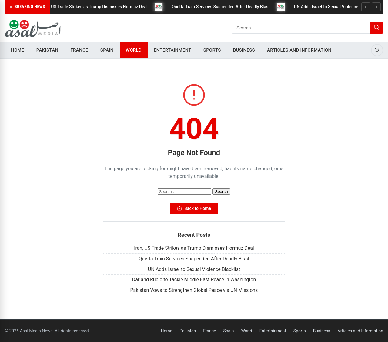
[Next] (376, 6)
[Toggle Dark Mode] (377, 50)
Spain (107, 50)
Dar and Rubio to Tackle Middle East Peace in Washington (194, 279)
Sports (212, 50)
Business (244, 50)
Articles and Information (299, 50)
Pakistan (47, 50)
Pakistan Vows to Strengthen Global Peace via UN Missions (194, 290)
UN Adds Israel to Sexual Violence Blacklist (338, 6)
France (79, 50)
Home (17, 50)
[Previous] (365, 6)
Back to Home (194, 208)
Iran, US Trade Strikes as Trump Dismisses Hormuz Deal (98, 6)
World (134, 50)
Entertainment (172, 50)
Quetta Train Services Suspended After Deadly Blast (224, 6)
